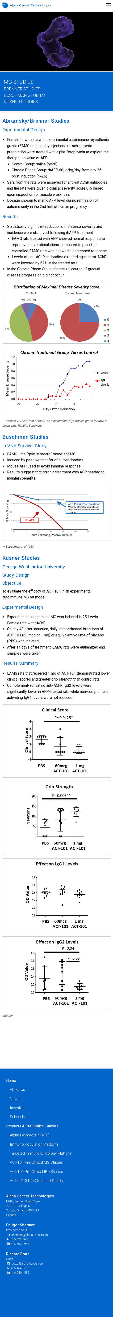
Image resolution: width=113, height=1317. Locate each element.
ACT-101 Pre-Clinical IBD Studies (36, 1171)
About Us (17, 1089)
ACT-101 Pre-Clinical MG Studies (36, 1162)
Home (11, 1080)
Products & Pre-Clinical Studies (32, 1126)
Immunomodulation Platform (34, 1144)
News (14, 1099)
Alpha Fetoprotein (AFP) (30, 1135)
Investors (17, 1108)
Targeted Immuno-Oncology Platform (41, 1153)
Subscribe (18, 1117)
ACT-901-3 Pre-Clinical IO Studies (37, 1180)
